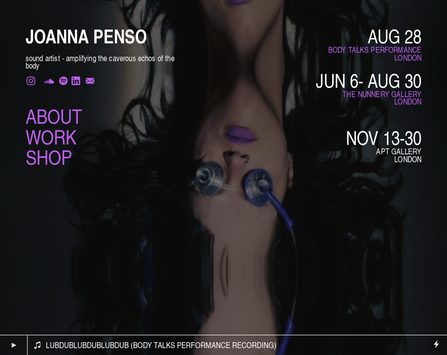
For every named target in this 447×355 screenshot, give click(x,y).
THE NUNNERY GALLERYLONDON (382, 98)
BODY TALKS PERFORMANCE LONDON (374, 53)
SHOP (49, 156)
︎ (32, 81)
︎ (75, 81)
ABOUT (54, 116)
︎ (63, 81)
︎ (49, 81)
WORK (51, 136)
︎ (90, 81)
